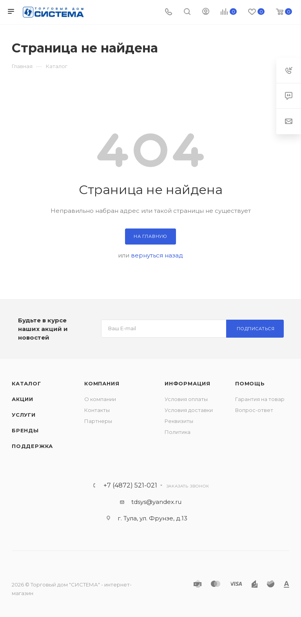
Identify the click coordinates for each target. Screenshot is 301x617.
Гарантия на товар (260, 399)
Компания (101, 383)
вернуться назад (157, 255)
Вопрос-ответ (254, 410)
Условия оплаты (186, 399)
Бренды (25, 430)
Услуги (24, 415)
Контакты (97, 410)
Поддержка (32, 446)
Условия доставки (189, 410)
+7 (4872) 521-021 (130, 485)
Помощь (250, 383)
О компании (100, 399)
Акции (22, 399)
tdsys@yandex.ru (156, 501)
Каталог (26, 383)
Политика (177, 432)
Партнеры (98, 421)
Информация (187, 383)
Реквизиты (179, 421)
